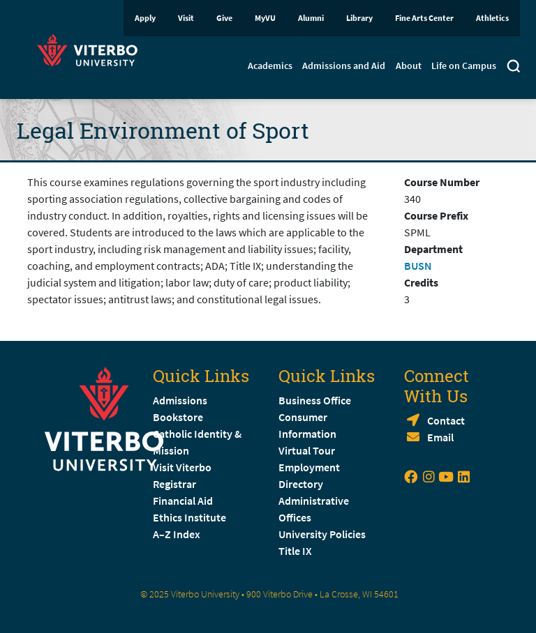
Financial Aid (183, 501)
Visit (186, 18)
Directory (301, 484)
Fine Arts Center (424, 18)
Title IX (295, 551)
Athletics (492, 18)
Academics (270, 65)
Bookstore (178, 417)
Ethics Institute (189, 517)
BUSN (418, 266)
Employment (309, 467)
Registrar (174, 484)
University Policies (322, 534)
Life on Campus (463, 65)
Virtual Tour (306, 450)
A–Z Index (176, 534)
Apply (145, 18)
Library (359, 18)
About (409, 65)
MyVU (265, 18)
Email (440, 437)
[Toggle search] (513, 67)
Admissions (180, 400)
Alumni (311, 18)
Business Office (314, 400)
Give (224, 18)
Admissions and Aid (343, 65)
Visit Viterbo (182, 467)
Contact (446, 420)
